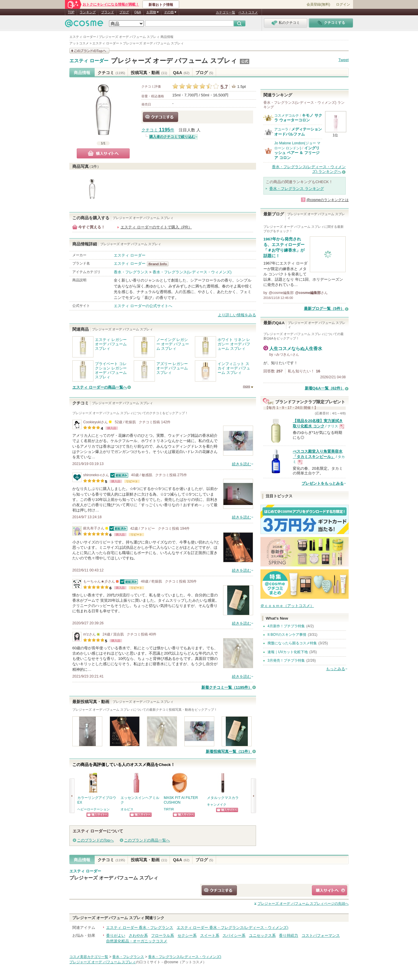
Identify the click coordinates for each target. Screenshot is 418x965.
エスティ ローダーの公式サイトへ (143, 306)
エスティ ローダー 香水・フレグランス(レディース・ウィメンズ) (232, 927)
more (246, 386)
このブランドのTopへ (95, 840)
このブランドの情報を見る (89, 50)
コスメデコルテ (286, 115)
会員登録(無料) (318, 4)
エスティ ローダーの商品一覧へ (99, 387)
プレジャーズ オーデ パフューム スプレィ (174, 60)
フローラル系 (162, 935)
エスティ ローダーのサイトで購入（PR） (156, 227)
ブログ (124, 12)
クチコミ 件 (157, 130)
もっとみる (335, 669)
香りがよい (115, 935)
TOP (71, 12)
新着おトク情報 (160, 5)
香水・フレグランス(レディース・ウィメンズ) (192, 272)
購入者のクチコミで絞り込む (172, 137)
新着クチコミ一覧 (226, 687)
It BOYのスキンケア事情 (286, 635)
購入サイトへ (103, 153)
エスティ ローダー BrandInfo (159, 264)
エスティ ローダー (88, 60)
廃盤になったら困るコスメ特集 (292, 643)
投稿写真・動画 (149, 72)
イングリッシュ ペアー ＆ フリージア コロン (297, 153)
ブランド (107, 12)
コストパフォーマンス (321, 935)
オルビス (127, 809)
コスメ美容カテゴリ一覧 (88, 957)
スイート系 (209, 935)
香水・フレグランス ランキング (296, 188)
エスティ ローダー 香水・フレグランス (139, 927)
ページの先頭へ (303, 904)
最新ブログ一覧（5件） (324, 308)
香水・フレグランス (131, 272)
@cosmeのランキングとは (327, 200)
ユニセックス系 (262, 935)
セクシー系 (187, 935)
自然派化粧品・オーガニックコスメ (136, 941)
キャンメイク (216, 804)
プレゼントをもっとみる (323, 483)
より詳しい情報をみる (237, 315)
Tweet (343, 60)
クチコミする (160, 117)
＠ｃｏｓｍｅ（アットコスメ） (287, 605)
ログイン (343, 4)
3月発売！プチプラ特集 (286, 660)
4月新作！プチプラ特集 (286, 626)
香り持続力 (288, 935)
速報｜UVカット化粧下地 (287, 652)
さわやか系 (138, 935)
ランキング (88, 12)
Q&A (137, 12)
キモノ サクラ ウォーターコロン (298, 117)
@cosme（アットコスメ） (185, 962)
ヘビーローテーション (93, 809)
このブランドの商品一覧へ (147, 840)
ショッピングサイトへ (97, 814)
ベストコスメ (248, 12)
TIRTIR (169, 809)
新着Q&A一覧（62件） (324, 388)
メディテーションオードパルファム (298, 131)
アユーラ (281, 129)
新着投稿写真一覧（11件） (229, 751)
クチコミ (111, 72)
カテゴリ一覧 (225, 12)
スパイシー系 (234, 935)
